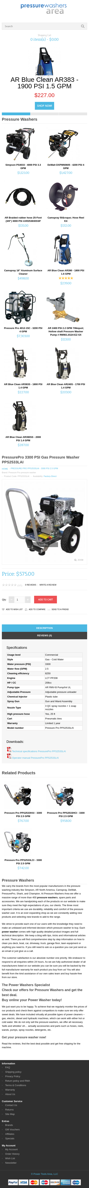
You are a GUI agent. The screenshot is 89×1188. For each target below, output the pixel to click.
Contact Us (11, 1105)
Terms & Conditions (15, 1085)
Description (44, 628)
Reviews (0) (44, 635)
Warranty (10, 1089)
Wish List (10, 1158)
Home (5, 469)
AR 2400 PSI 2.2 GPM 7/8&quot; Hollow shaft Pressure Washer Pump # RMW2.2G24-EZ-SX (66, 331)
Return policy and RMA (17, 1080)
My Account (11, 1149)
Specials (9, 1138)
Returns (9, 1109)
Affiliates (9, 1134)
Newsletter (11, 1162)
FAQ (7, 1067)
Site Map (10, 1114)
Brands (9, 1125)
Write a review (47, 585)
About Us (10, 1094)
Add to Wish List (14, 609)
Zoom (80, 560)
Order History (12, 1153)
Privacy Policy (12, 1076)
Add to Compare (37, 609)
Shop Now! (44, 105)
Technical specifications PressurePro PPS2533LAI (39, 751)
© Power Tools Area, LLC (44, 1174)
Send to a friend (60, 609)
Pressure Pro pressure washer (22, 472)
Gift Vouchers (12, 1129)
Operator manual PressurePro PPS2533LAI (35, 757)
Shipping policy (13, 1071)
